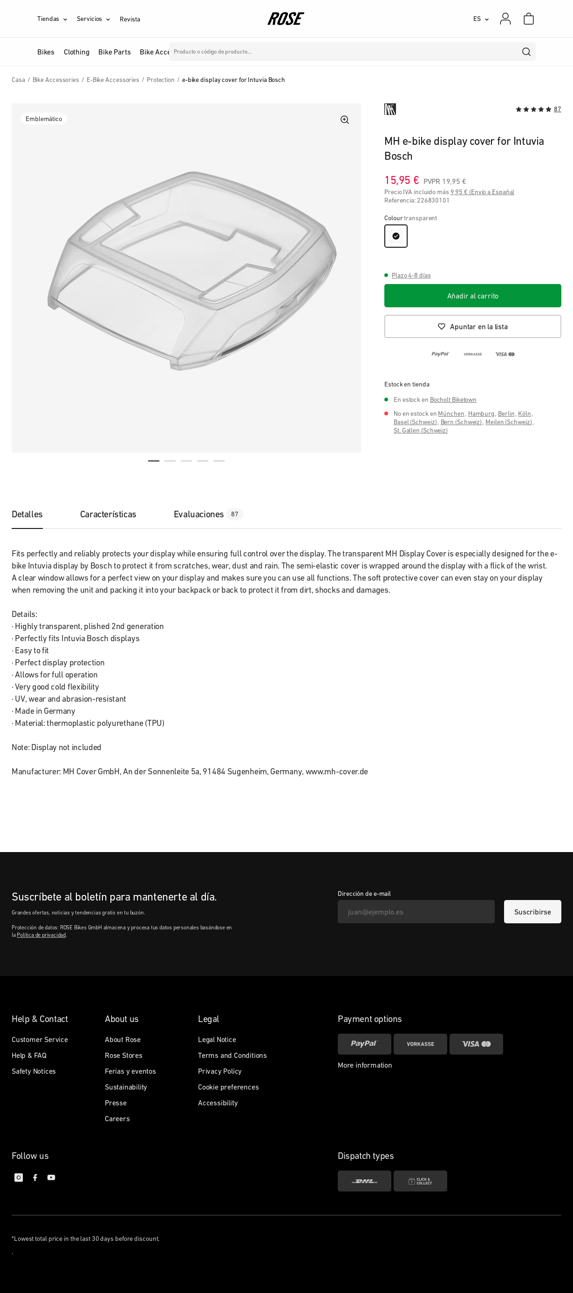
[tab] (36, 514)
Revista (130, 19)
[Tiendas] (57, 19)
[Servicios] (98, 19)
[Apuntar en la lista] (472, 326)
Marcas (247, 51)
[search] (527, 51)
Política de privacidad (41, 935)
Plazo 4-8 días (411, 275)
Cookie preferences (228, 1087)
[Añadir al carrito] (472, 295)
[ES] (481, 19)
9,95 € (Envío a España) (482, 192)
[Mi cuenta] (505, 19)
